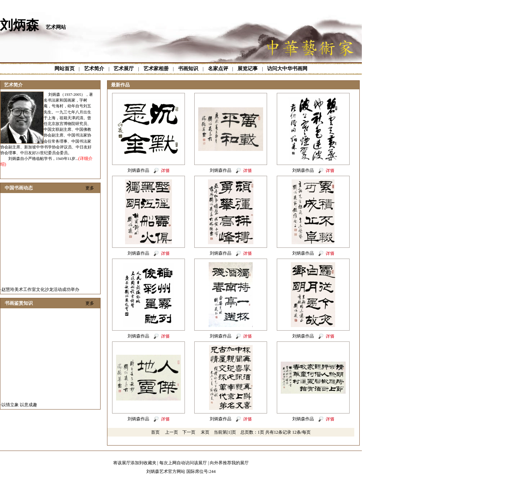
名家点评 (218, 68)
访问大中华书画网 (287, 68)
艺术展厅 (124, 68)
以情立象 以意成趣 (19, 406)
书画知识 (188, 68)
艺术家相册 (156, 68)
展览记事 (248, 68)
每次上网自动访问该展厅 (183, 462)
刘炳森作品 (138, 170)
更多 (89, 188)
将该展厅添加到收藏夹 (134, 462)
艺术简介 (94, 68)
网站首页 (64, 68)
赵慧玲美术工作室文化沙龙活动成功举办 (40, 291)
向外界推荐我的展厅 (229, 462)
